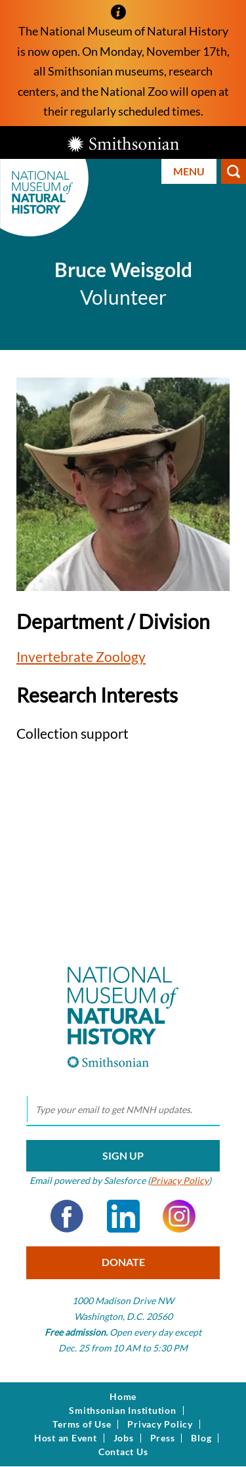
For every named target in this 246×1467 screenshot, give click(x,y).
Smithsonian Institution (122, 1410)
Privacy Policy (179, 1180)
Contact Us (123, 1451)
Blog (201, 1438)
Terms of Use (81, 1424)
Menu (189, 171)
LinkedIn (123, 1216)
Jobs (123, 1438)
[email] (123, 1109)
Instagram (179, 1216)
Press (162, 1438)
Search (233, 171)
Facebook (67, 1216)
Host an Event (65, 1438)
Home (123, 1396)
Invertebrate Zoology (81, 656)
